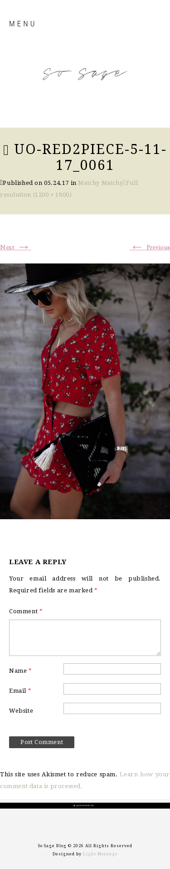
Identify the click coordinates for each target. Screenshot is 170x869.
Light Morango (100, 854)
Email (20, 690)
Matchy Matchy (100, 182)
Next (15, 247)
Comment (26, 611)
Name (20, 670)
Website (21, 710)
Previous (150, 247)
